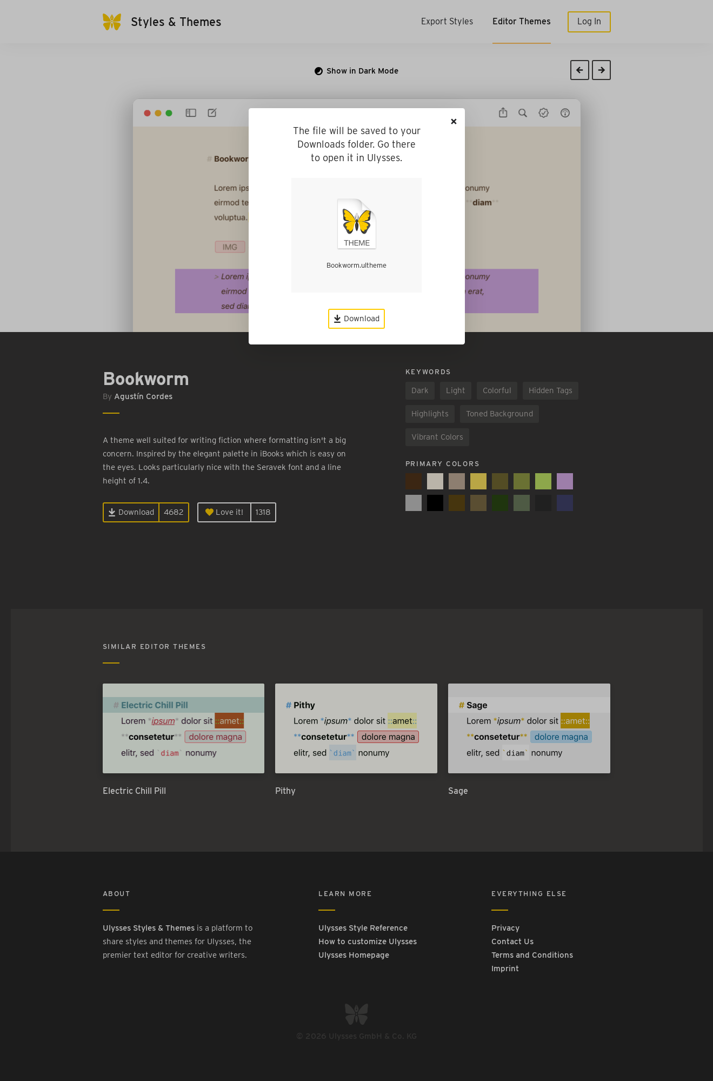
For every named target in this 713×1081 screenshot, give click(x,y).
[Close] (454, 121)
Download (356, 318)
